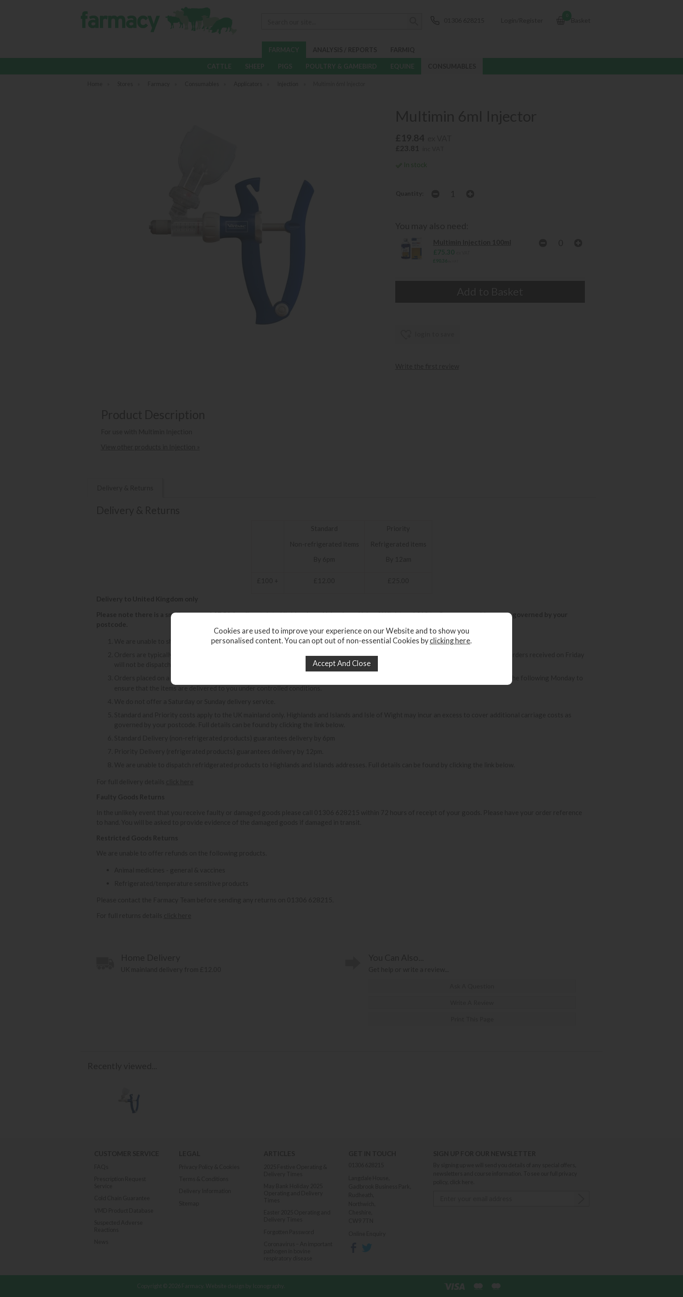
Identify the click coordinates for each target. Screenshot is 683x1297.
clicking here (450, 640)
